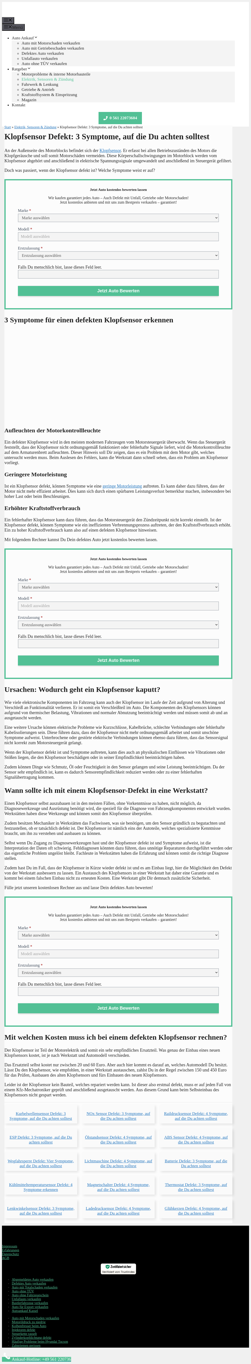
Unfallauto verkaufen (40, 58)
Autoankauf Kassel (25, 1311)
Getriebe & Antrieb (38, 89)
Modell (25, 229)
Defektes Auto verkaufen (43, 53)
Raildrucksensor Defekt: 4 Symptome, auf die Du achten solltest (196, 1116)
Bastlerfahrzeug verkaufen (30, 1303)
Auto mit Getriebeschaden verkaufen (53, 48)
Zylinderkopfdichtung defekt (31, 1338)
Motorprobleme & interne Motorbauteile (56, 74)
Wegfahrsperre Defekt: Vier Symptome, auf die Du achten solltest (41, 1163)
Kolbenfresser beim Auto (29, 1326)
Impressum (9, 1246)
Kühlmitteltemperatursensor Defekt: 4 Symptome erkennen (41, 1187)
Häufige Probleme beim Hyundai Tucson (40, 1341)
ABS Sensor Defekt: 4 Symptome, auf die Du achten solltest (196, 1140)
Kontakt (18, 105)
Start (7, 127)
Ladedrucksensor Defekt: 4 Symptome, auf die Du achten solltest (118, 1211)
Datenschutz (10, 1254)
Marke (24, 210)
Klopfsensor (110, 150)
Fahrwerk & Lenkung (40, 84)
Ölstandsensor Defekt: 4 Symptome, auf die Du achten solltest (118, 1140)
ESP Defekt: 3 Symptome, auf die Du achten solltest (41, 1140)
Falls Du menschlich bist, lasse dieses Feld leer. (60, 267)
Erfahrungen (10, 1250)
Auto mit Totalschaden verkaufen (35, 1287)
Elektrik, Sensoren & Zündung (48, 79)
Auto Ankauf (25, 38)
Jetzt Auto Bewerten (118, 290)
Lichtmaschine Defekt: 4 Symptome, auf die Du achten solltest (118, 1163)
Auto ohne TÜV (23, 1291)
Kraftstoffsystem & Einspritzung (49, 94)
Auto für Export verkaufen (30, 1307)
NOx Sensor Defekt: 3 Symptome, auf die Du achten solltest (118, 1116)
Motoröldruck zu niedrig (29, 1322)
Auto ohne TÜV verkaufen (44, 63)
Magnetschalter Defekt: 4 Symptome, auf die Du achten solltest (118, 1187)
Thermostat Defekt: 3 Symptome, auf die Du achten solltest (196, 1187)
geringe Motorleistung (122, 486)
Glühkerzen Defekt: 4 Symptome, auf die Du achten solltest (196, 1211)
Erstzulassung (30, 248)
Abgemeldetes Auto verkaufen (32, 1279)
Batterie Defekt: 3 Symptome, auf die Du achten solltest (196, 1163)
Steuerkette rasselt (24, 1334)
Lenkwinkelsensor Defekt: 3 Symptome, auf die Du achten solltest (41, 1211)
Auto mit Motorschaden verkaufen (51, 43)
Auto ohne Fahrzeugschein (30, 1295)
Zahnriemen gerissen (26, 1345)
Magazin (29, 100)
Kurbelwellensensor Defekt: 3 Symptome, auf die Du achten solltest (41, 1116)
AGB (5, 1258)
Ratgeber (21, 69)
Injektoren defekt (23, 1330)
